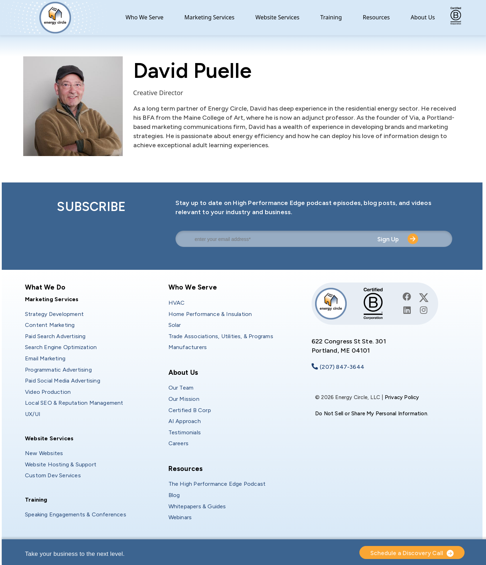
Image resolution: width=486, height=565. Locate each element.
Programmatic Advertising (58, 369)
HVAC (176, 302)
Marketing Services (209, 17)
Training (331, 17)
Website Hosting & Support (60, 464)
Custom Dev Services (53, 475)
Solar (174, 325)
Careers (178, 443)
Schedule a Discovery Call (406, 553)
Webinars (180, 517)
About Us (423, 17)
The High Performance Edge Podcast (217, 483)
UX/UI (32, 414)
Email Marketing (45, 358)
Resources (376, 17)
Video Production (48, 392)
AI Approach (184, 421)
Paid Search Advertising (55, 336)
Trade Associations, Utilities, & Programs (220, 336)
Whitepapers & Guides (197, 506)
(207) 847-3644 (342, 367)
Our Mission (183, 399)
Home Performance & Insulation (210, 314)
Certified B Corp (189, 410)
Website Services (277, 17)
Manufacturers (187, 347)
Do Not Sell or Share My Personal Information (371, 413)
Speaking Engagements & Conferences (75, 514)
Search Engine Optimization (61, 347)
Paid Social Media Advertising (62, 380)
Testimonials (184, 432)
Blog (174, 495)
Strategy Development (54, 314)
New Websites (44, 453)
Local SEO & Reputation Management (74, 402)
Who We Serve (145, 17)
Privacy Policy (402, 397)
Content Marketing (50, 325)
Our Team (181, 387)
